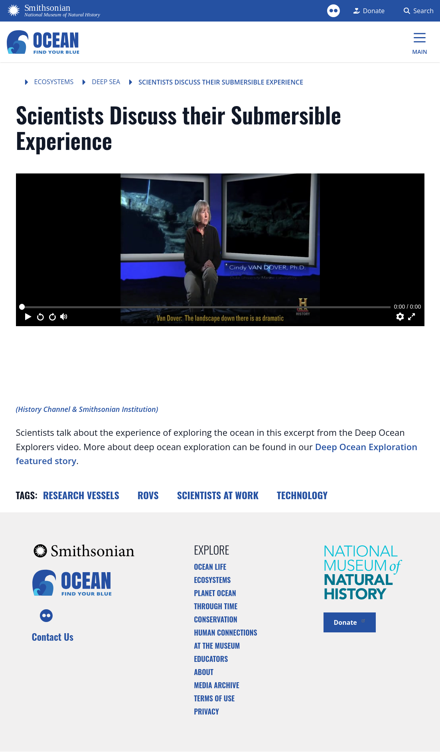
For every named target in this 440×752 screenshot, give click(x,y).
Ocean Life (210, 566)
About (203, 672)
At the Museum (217, 645)
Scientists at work (217, 495)
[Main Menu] (420, 42)
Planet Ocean (215, 593)
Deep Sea (106, 81)
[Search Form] (417, 10)
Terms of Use (214, 698)
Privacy (206, 711)
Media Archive (216, 685)
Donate (349, 622)
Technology (302, 495)
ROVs (148, 495)
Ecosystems (54, 81)
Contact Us (52, 636)
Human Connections (225, 632)
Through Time (215, 606)
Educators (211, 659)
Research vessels (81, 495)
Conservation (215, 619)
